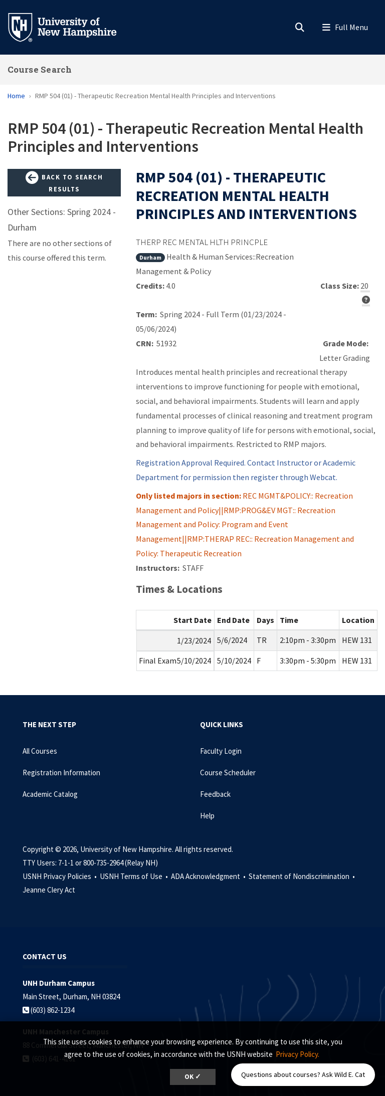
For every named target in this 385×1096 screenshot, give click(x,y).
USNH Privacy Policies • (60, 876)
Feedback (215, 794)
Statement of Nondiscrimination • (302, 876)
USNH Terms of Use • (134, 876)
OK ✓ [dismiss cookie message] (192, 1076)
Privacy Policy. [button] (297, 1054)
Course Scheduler (228, 772)
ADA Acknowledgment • (209, 876)
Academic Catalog (50, 794)
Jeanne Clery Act (49, 890)
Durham (150, 257)
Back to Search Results (64, 182)
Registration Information (61, 772)
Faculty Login (221, 751)
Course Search (40, 69)
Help (207, 815)
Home (16, 95)
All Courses (40, 751)
